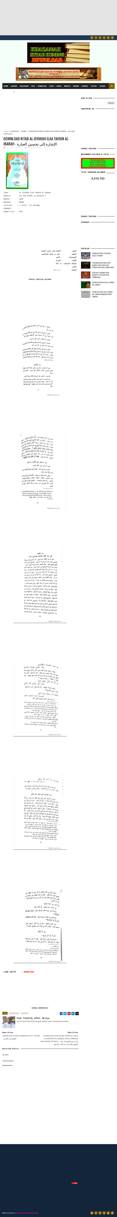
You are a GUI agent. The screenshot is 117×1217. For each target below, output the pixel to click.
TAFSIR (94, 86)
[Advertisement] (58, 18)
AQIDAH (14, 86)
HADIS (59, 86)
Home (6, 86)
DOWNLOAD (42, 86)
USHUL (17, 92)
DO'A (33, 86)
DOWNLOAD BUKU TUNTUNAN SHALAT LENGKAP (101, 254)
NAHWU (76, 86)
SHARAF (85, 86)
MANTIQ (67, 86)
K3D (3, 1213)
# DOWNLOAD (14, 1013)
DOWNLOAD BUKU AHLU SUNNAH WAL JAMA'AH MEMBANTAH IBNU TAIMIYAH (102, 294)
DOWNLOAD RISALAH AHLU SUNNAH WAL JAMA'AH (103, 283)
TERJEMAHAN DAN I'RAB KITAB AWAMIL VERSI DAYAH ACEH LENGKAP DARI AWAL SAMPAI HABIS (103, 265)
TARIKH (102, 86)
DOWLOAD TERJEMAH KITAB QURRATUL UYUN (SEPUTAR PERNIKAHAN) (100, 274)
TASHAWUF (8, 92)
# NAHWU (24, 1013)
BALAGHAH (24, 86)
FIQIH (51, 86)
